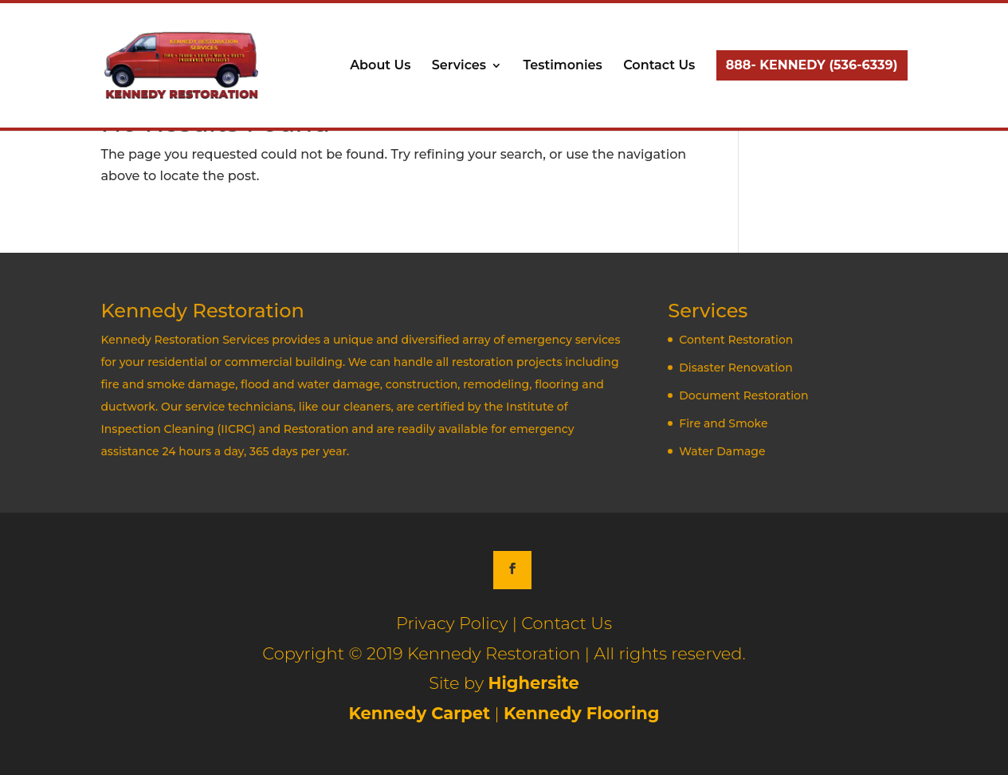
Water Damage (722, 451)
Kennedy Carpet (419, 713)
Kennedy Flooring (582, 713)
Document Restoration (743, 395)
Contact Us (659, 66)
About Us (380, 66)
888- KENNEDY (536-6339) (812, 65)
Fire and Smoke (723, 423)
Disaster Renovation (735, 367)
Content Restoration (736, 339)
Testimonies (562, 66)
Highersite (533, 683)
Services (459, 66)
